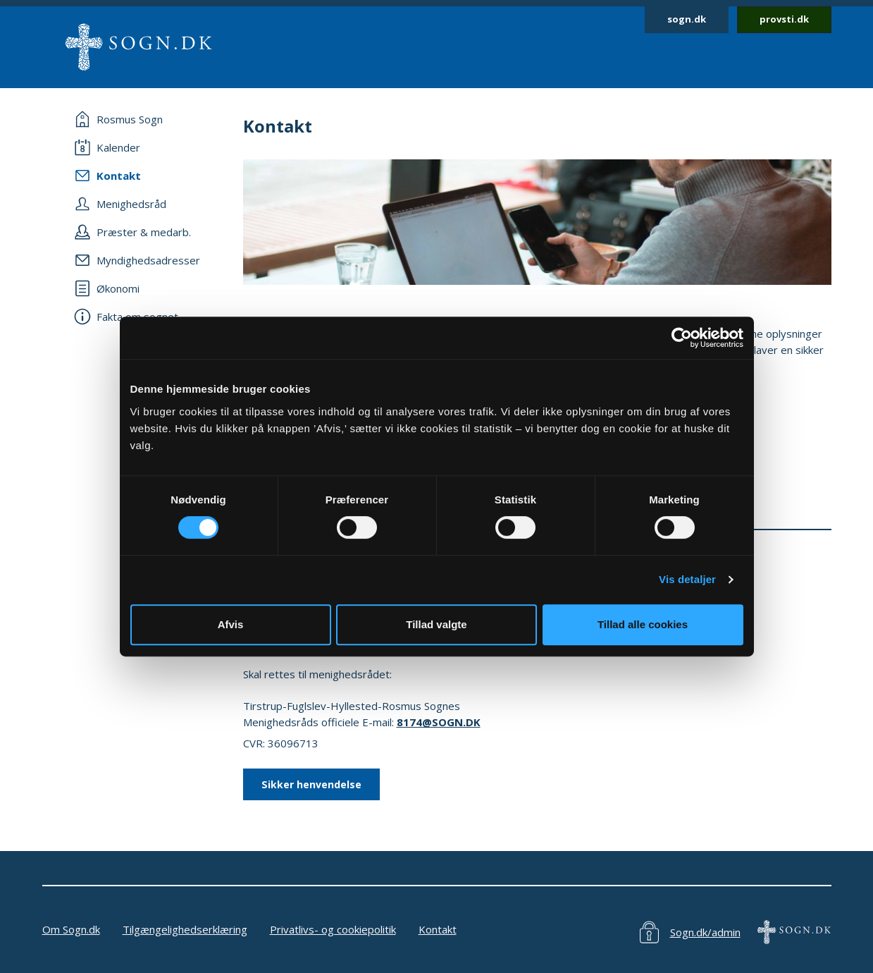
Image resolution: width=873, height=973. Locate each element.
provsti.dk (784, 19)
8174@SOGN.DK (439, 722)
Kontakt (438, 929)
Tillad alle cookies (643, 624)
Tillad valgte (436, 624)
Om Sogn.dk (71, 929)
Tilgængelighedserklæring (185, 929)
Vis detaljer (687, 579)
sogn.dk (686, 19)
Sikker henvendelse (311, 784)
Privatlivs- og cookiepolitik (333, 929)
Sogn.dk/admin (705, 932)
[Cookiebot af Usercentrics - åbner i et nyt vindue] (681, 337)
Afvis (231, 624)
